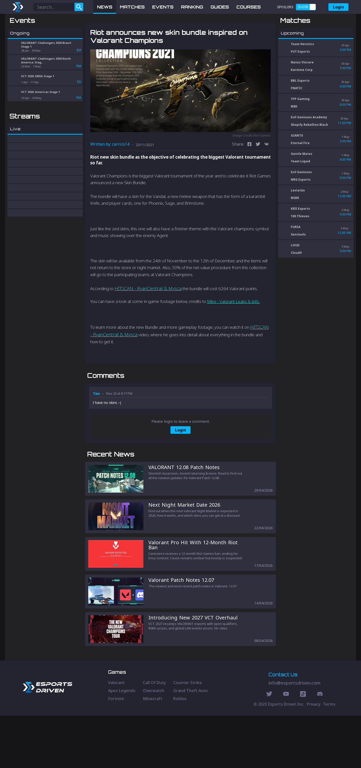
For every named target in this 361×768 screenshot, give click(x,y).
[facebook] (249, 171)
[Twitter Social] (269, 747)
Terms (329, 756)
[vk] (266, 171)
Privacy (313, 756)
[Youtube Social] (286, 747)
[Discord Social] (303, 747)
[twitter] (258, 171)
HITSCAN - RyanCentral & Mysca (148, 314)
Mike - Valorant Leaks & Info (233, 327)
